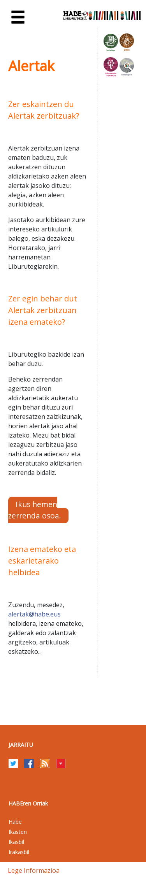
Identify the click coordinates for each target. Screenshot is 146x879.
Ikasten (18, 831)
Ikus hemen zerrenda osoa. (34, 510)
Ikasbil (16, 842)
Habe (15, 821)
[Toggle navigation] (17, 17)
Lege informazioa (34, 870)
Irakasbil (19, 852)
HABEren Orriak (28, 803)
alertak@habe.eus (34, 614)
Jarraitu (21, 744)
